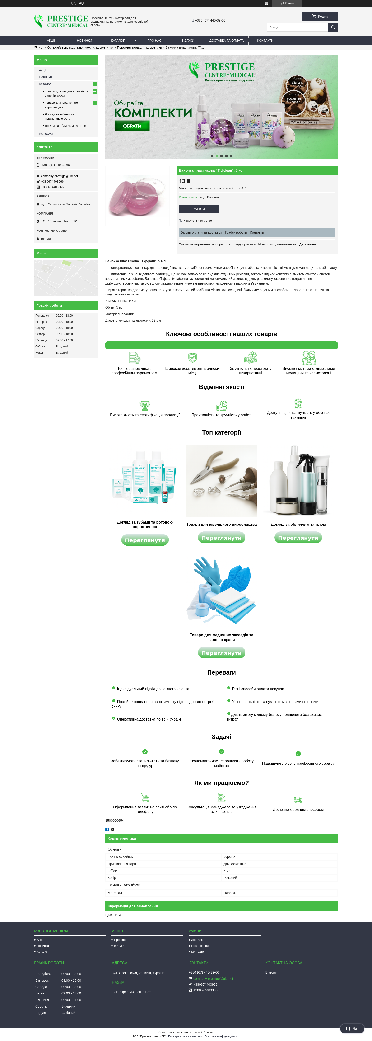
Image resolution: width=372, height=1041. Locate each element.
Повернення (200, 945)
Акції (51, 40)
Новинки (84, 40)
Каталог (118, 40)
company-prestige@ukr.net (59, 176)
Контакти (265, 40)
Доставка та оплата (226, 40)
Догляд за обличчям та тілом (65, 125)
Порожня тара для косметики (139, 47)
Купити (199, 209)
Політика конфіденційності (221, 1036)
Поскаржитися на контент (185, 1036)
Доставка (198, 940)
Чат (352, 1029)
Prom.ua (208, 1032)
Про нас (155, 40)
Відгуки (187, 40)
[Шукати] (333, 27)
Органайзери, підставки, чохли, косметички (80, 47)
